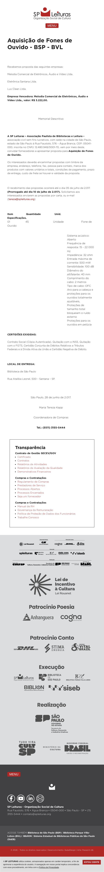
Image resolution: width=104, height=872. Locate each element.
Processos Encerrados (30, 492)
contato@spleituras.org (37, 814)
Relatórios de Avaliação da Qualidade (39, 468)
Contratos (23, 460)
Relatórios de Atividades (32, 464)
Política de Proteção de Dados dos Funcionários (46, 513)
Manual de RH (25, 506)
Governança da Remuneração (35, 510)
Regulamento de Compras (33, 481)
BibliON (27, 836)
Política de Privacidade (49, 867)
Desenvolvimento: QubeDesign (62, 850)
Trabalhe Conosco (28, 517)
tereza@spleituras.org (21, 199)
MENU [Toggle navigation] (52, 25)
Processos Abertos (28, 489)
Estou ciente (91, 862)
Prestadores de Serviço (31, 485)
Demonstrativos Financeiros (34, 471)
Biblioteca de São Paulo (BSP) (44, 832)
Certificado (24, 457)
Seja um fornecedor (29, 496)
